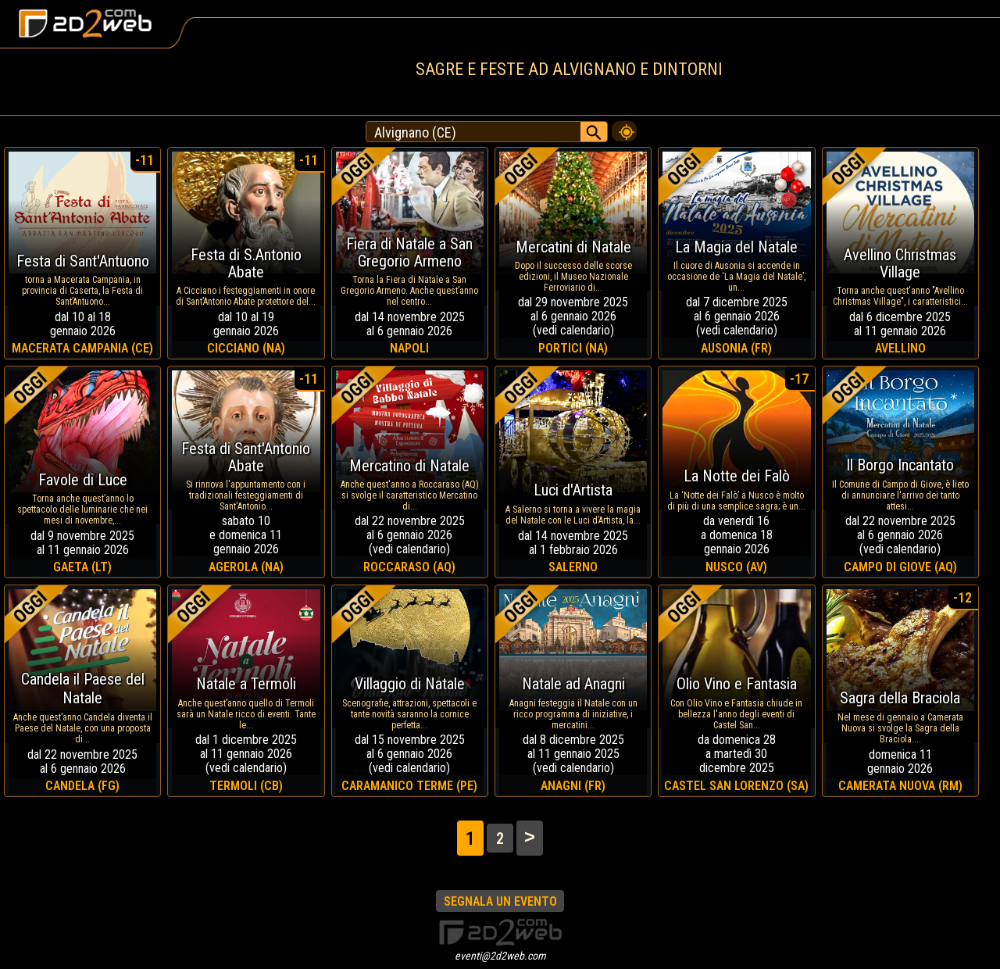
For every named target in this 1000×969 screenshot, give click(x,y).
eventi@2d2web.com (500, 955)
